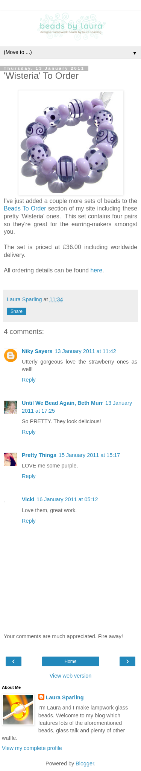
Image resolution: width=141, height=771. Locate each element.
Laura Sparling (65, 697)
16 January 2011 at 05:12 (67, 499)
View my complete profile (32, 748)
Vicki (28, 499)
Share (17, 311)
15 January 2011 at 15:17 (89, 455)
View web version (71, 676)
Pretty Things (39, 455)
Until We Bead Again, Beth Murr (62, 403)
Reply (29, 380)
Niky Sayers (37, 351)
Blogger (85, 763)
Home (70, 661)
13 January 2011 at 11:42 (85, 351)
